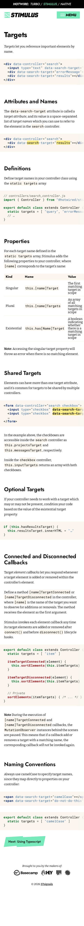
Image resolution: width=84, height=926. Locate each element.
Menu (68, 15)
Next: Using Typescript (24, 841)
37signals (47, 884)
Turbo (35, 4)
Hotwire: (21, 4)
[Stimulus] (21, 15)
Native (66, 4)
